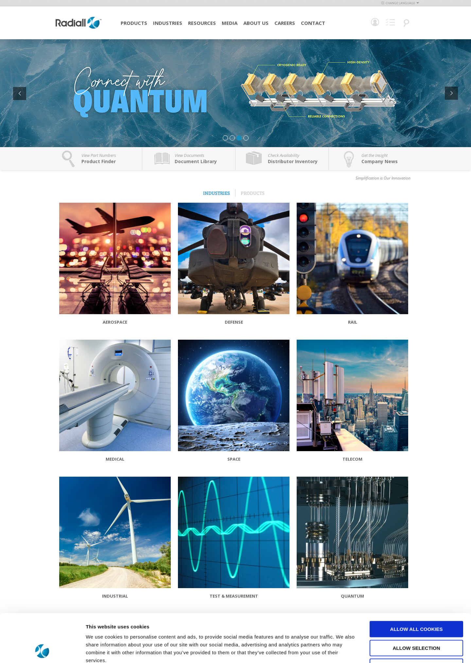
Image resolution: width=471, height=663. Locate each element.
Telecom (352, 459)
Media (229, 23)
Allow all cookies (416, 583)
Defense (234, 322)
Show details (343, 650)
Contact (313, 23)
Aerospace (115, 322)
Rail (352, 322)
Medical (115, 459)
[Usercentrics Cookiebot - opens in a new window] (42, 650)
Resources (202, 23)
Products (134, 23)
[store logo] (78, 27)
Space (233, 459)
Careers (284, 23)
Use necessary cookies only (416, 621)
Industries (167, 23)
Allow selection (416, 602)
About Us (256, 23)
